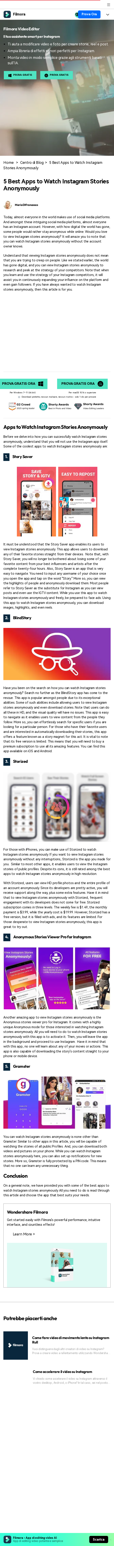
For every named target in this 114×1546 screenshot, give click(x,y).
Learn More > (24, 1234)
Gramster (21, 1066)
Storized (20, 761)
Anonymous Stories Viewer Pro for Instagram (52, 936)
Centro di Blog (32, 162)
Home (8, 162)
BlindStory (22, 617)
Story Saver (22, 456)
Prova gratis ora (82, 384)
